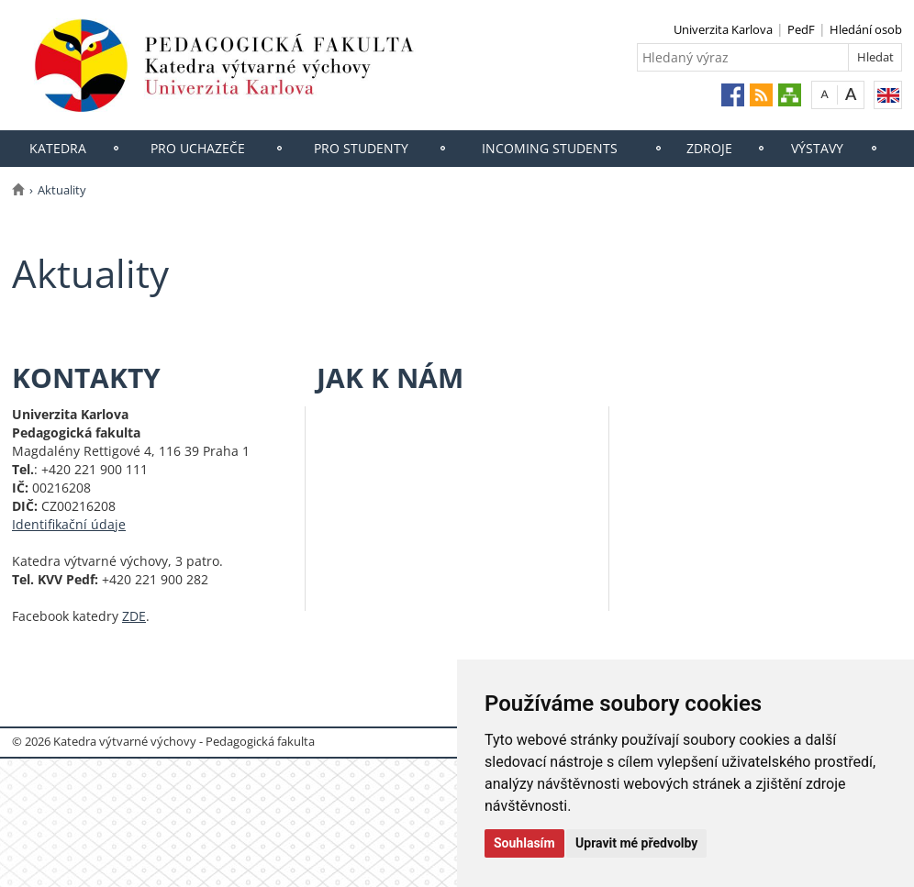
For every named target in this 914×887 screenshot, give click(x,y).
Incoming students (550, 148)
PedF (801, 29)
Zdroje (709, 148)
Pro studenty (361, 148)
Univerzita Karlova (723, 29)
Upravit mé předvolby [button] (636, 843)
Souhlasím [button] (524, 843)
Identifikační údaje (69, 524)
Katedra (57, 148)
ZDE (134, 616)
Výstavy (817, 148)
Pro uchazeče (197, 148)
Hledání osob (866, 29)
